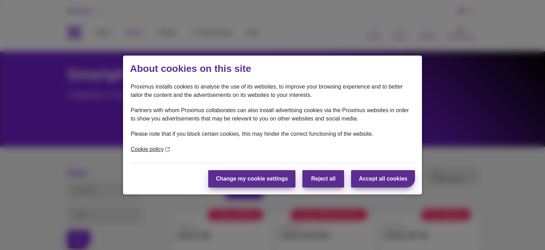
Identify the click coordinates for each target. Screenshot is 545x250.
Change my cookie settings (252, 179)
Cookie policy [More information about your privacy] (150, 149)
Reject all (323, 179)
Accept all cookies (383, 179)
